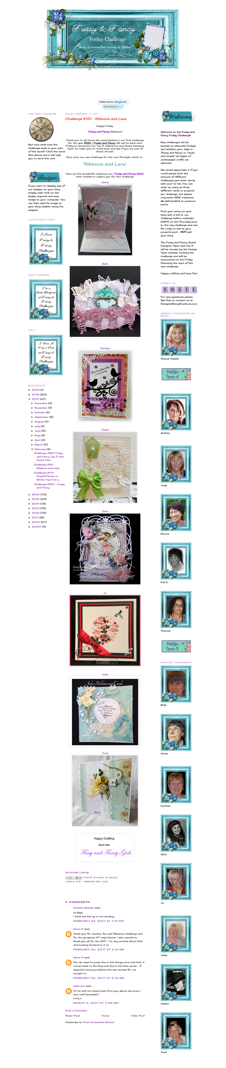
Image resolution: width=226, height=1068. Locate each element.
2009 (37, 526)
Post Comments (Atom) (98, 1022)
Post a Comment (76, 1010)
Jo (105, 592)
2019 (36, 389)
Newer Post (72, 1015)
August (40, 421)
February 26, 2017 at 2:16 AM (98, 978)
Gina (105, 511)
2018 (36, 394)
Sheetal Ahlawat (83, 907)
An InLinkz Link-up (77, 872)
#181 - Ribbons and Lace (92, 881)
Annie (105, 182)
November (41, 407)
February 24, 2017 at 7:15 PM (98, 921)
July (38, 426)
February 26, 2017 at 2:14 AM (98, 949)
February (41, 449)
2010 (36, 522)
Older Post (138, 1015)
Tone (105, 753)
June (38, 430)
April (38, 440)
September (42, 417)
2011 (35, 517)
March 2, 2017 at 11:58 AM (96, 1002)
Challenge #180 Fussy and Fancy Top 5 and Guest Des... (49, 456)
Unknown (79, 985)
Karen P (78, 929)
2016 (36, 494)
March (39, 444)
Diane (105, 429)
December (41, 403)
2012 (36, 512)
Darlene (105, 348)
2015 (36, 499)
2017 (36, 399)
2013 (36, 508)
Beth (105, 263)
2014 (36, 503)
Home (105, 1015)
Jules (105, 674)
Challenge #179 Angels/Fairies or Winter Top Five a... (47, 476)
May (38, 435)
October (40, 412)
